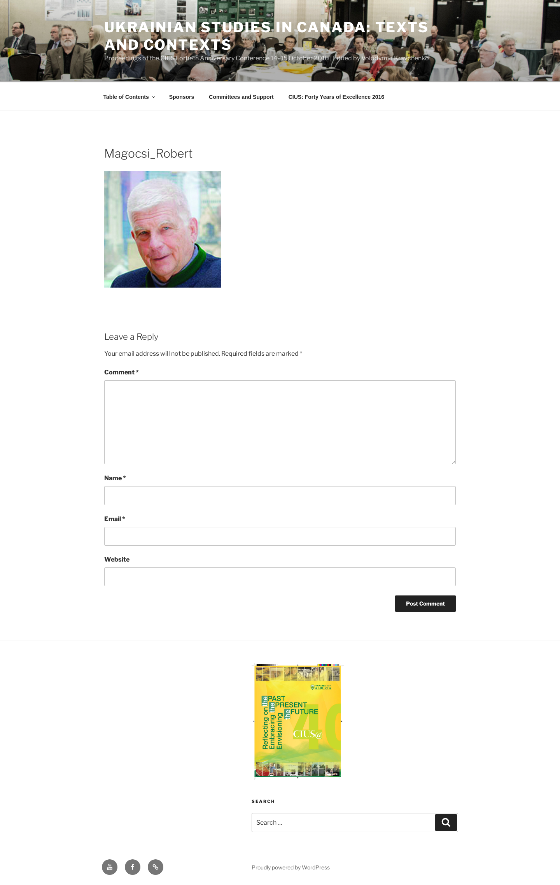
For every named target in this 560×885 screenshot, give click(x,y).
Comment (121, 371)
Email (114, 518)
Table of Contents (129, 96)
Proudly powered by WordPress (291, 866)
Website (117, 558)
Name (115, 477)
